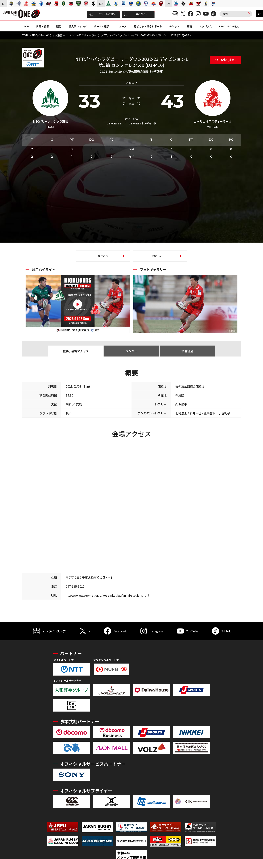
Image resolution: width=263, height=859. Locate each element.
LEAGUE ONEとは (229, 26)
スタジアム (205, 26)
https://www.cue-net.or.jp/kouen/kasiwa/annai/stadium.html (107, 595)
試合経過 (187, 351)
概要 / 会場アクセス (76, 351)
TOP (26, 26)
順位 (58, 26)
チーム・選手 (101, 26)
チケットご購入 (102, 14)
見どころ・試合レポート (148, 26)
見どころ (103, 256)
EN (259, 13)
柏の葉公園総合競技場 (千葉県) (142, 71)
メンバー (131, 351)
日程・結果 (42, 26)
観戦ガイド (136, 14)
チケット (174, 26)
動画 (189, 26)
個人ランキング (78, 26)
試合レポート (160, 256)
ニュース (122, 26)
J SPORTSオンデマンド (142, 123)
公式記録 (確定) (225, 60)
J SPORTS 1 (114, 123)
